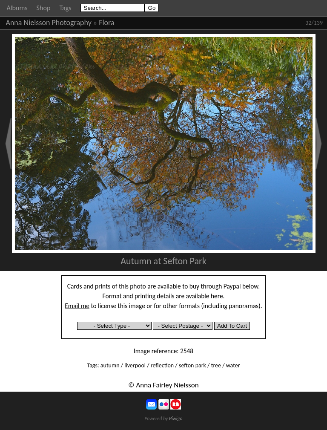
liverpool (135, 365)
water (233, 365)
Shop (44, 8)
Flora (106, 22)
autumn (110, 365)
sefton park (192, 365)
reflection (162, 365)
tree (216, 365)
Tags (65, 8)
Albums (17, 8)
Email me (77, 306)
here (217, 296)
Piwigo (176, 418)
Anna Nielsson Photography (49, 22)
